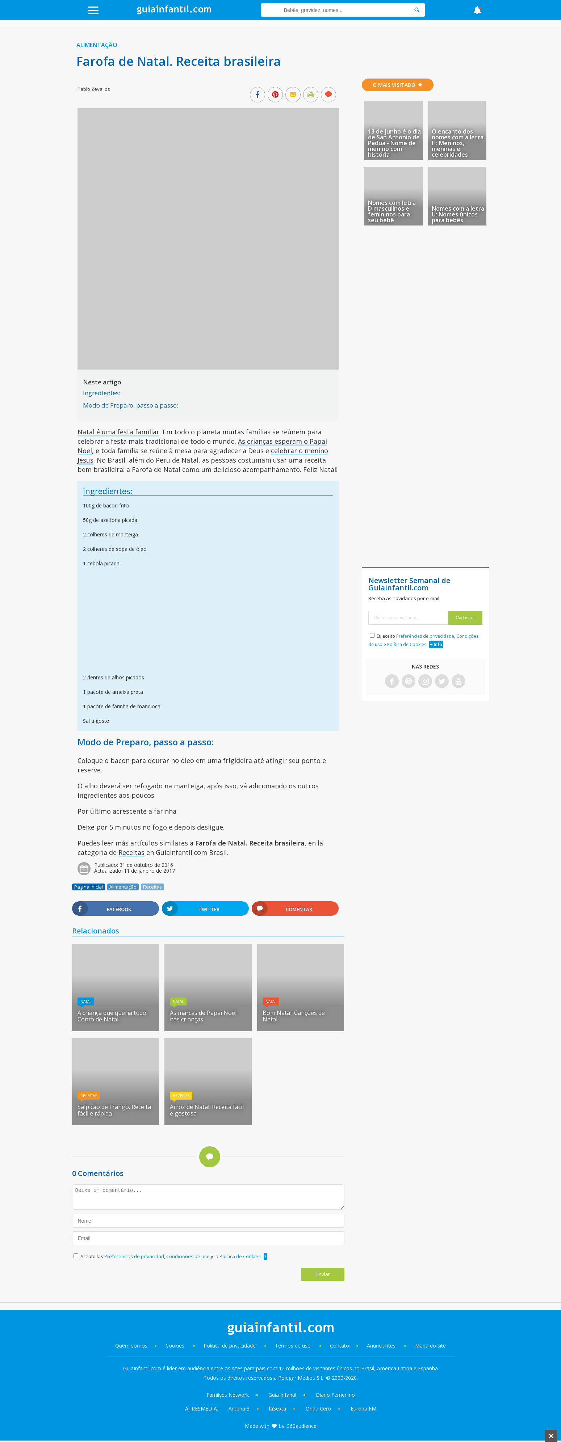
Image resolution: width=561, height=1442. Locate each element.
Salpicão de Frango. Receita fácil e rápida (114, 1110)
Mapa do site (430, 1345)
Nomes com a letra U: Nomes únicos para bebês (458, 214)
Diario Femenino (335, 1394)
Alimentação (96, 45)
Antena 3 (239, 1408)
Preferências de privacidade (425, 636)
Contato (339, 1345)
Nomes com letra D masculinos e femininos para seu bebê (392, 211)
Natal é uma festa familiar (118, 431)
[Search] (417, 10)
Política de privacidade (230, 1345)
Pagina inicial (88, 887)
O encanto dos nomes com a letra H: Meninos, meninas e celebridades (457, 143)
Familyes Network (227, 1394)
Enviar (322, 1274)
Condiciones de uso (188, 1256)
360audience (302, 1425)
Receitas (131, 852)
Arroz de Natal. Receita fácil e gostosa (207, 1110)
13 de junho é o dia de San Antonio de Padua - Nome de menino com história (394, 143)
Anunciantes (381, 1345)
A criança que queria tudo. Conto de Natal (112, 1016)
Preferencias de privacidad (134, 1256)
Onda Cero (318, 1408)
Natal (85, 1001)
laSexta (277, 1408)
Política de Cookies (240, 1256)
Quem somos (131, 1345)
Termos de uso (293, 1345)
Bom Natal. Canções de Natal (294, 1016)
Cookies (176, 1345)
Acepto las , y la (171, 1256)
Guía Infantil (282, 1394)
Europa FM (363, 1408)
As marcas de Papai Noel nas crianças (203, 1016)
